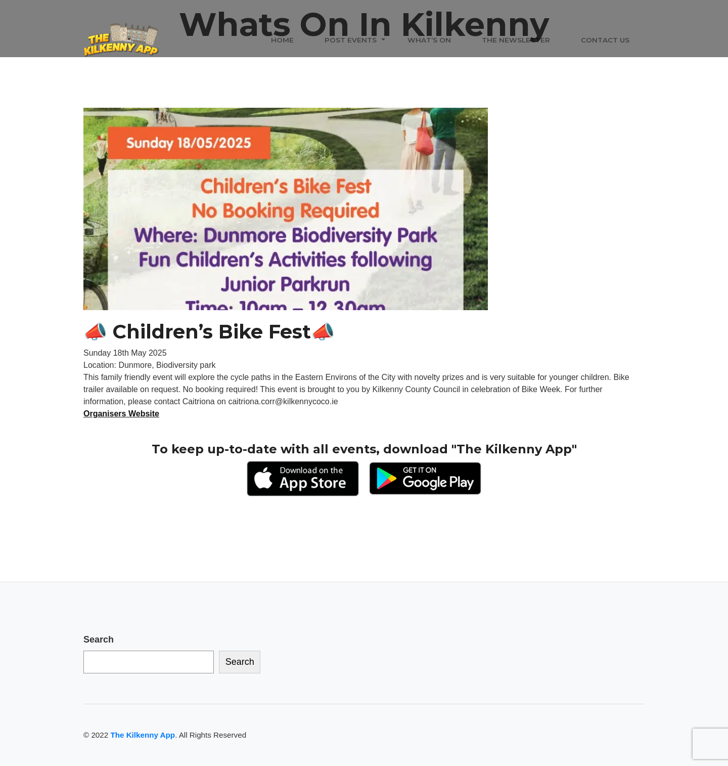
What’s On (429, 40)
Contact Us (605, 40)
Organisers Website (121, 413)
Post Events (351, 40)
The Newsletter (516, 40)
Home (282, 40)
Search (98, 639)
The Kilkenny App (142, 735)
